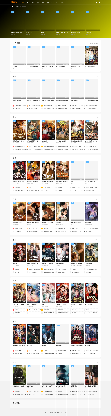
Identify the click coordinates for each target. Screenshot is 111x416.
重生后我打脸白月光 (90, 108)
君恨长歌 (73, 313)
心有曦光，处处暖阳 (61, 141)
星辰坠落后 (16, 187)
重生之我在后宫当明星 (62, 313)
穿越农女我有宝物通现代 (48, 149)
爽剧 (38, 2)
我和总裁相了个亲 (75, 231)
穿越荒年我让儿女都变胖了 (63, 149)
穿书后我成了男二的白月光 (91, 146)
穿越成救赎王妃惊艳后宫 (34, 149)
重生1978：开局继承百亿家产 (63, 100)
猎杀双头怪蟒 (17, 351)
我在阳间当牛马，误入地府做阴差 (21, 345)
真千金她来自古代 (90, 32)
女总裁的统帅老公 (18, 228)
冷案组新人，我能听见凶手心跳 (50, 263)
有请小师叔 (73, 310)
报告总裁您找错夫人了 (19, 231)
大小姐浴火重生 (32, 108)
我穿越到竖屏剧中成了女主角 (48, 313)
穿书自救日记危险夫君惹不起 (20, 146)
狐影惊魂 (44, 345)
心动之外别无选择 (75, 272)
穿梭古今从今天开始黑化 (91, 149)
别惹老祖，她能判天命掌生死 (78, 345)
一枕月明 (15, 263)
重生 (28, 2)
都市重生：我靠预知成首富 (92, 100)
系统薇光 (58, 32)
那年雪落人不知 (60, 228)
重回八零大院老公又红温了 (48, 108)
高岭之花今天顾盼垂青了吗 (20, 190)
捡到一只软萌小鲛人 (32, 304)
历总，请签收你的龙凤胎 (91, 228)
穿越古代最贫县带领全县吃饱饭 (63, 146)
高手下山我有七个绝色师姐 (92, 181)
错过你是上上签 (75, 187)
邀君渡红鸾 (16, 313)
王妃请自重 (16, 108)
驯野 (29, 187)
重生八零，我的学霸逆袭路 (48, 100)
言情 (43, 2)
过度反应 (59, 190)
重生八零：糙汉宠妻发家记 (34, 100)
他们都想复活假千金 (33, 190)
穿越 (33, 2)
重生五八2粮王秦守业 (76, 108)
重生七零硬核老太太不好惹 (63, 108)
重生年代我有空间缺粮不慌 (91, 105)
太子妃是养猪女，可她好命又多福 (35, 141)
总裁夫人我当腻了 (46, 231)
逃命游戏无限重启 (61, 351)
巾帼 (72, 181)
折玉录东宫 (44, 32)
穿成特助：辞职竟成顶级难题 (34, 181)
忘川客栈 (87, 345)
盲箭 (86, 310)
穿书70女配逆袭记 (75, 146)
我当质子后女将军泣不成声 (92, 66)
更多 (97, 76)
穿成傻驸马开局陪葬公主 (20, 149)
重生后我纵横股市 (60, 66)
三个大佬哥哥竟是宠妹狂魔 (77, 190)
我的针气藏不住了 (89, 263)
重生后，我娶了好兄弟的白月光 (50, 66)
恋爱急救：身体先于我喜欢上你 (50, 222)
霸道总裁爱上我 (32, 228)
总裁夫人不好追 (75, 228)
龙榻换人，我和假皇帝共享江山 (64, 304)
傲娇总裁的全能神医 (76, 222)
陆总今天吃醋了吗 (61, 231)
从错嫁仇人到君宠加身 (90, 313)
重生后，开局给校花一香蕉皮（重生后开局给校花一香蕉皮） (63, 105)
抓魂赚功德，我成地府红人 (34, 353)
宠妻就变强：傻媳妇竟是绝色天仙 (64, 181)
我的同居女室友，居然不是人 (20, 181)
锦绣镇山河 (59, 310)
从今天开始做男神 (61, 269)
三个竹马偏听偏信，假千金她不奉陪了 (36, 263)
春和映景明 (45, 310)
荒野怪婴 (29, 345)
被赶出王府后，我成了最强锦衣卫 (79, 32)
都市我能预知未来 (32, 272)
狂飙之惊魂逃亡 (75, 351)
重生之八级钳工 (17, 100)
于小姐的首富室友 (17, 222)
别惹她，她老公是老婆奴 (33, 222)
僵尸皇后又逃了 (89, 304)
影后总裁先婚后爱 (32, 231)
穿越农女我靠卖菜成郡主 (48, 146)
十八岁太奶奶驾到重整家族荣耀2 (35, 66)
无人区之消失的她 (89, 353)
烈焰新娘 (44, 228)
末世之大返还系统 (75, 66)
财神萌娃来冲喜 (89, 190)
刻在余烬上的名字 (61, 272)
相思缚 (13, 32)
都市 (47, 2)
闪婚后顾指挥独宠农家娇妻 (48, 269)
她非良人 (59, 187)
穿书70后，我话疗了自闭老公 (92, 141)
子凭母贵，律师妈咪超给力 (77, 263)
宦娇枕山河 (44, 141)
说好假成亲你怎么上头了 (32, 32)
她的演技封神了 (60, 263)
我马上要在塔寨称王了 (47, 272)
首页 (23, 2)
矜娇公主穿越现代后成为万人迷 (79, 141)
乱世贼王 (87, 272)
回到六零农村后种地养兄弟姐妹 (34, 269)
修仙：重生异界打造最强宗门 (77, 105)
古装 (52, 2)
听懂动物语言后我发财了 (48, 353)
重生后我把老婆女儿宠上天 (34, 105)
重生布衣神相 (74, 100)
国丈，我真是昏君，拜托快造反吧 (21, 141)
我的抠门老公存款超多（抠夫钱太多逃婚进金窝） (91, 269)
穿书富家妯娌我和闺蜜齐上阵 (34, 146)
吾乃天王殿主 (31, 351)
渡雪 (43, 304)
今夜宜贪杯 (73, 269)
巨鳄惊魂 (44, 351)
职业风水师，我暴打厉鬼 (91, 351)
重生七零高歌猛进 (46, 105)
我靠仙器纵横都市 (75, 353)
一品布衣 (15, 66)
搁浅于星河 (88, 222)
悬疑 (57, 2)
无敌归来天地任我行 (47, 187)
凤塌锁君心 (59, 345)
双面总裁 (87, 231)
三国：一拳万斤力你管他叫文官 (20, 304)
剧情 (62, 2)
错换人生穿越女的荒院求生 (77, 149)
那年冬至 (16, 272)
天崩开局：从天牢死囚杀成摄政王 (79, 304)
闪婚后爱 (58, 222)
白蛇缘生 (30, 313)
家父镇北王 (45, 190)
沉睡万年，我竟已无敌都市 (48, 181)
